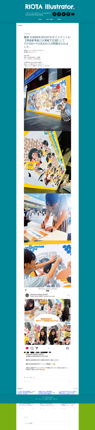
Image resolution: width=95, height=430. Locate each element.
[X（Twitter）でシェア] (27, 377)
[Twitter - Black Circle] (64, 14)
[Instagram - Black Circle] (68, 14)
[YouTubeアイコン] (73, 14)
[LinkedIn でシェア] (30, 377)
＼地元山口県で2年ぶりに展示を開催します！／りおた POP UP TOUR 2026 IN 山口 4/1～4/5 (67, 404)
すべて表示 (75, 388)
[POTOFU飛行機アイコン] (54, 14)
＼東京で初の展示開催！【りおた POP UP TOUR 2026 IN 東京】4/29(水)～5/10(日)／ (26, 404)
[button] (75, 25)
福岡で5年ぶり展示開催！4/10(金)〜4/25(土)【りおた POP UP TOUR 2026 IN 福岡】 (47, 404)
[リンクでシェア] (34, 377)
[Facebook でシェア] (24, 377)
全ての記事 (20, 25)
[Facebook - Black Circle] (59, 14)
